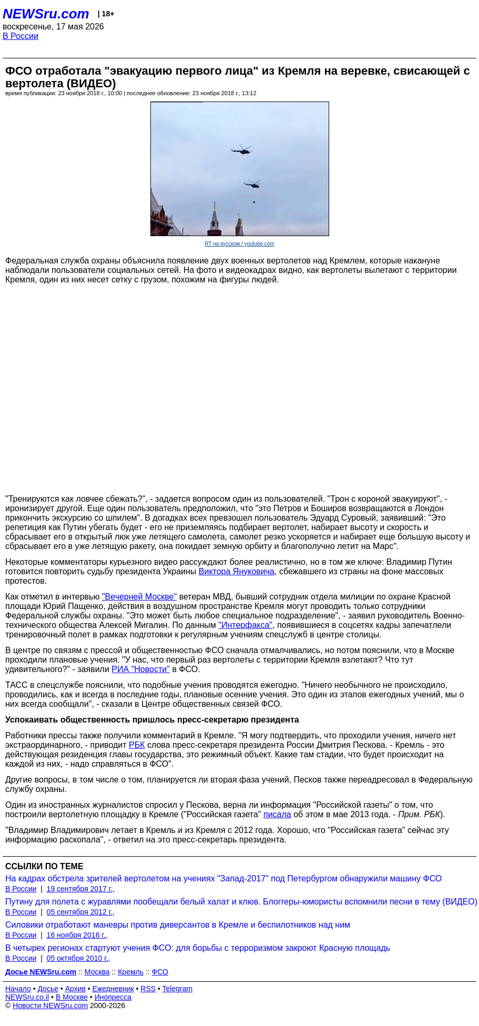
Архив (75, 988)
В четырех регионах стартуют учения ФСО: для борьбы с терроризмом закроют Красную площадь (197, 947)
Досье (47, 988)
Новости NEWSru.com (50, 1005)
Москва (97, 972)
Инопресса (113, 997)
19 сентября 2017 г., (81, 889)
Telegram (177, 988)
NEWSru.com (46, 14)
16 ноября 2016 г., (77, 935)
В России (20, 36)
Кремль (131, 972)
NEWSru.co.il (27, 997)
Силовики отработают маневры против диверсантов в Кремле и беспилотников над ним (177, 924)
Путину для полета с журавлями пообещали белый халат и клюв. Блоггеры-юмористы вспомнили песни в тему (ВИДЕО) (241, 901)
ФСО (160, 972)
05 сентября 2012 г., (81, 912)
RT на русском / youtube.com (239, 244)
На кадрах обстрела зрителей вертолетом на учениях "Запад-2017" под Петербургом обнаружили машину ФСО (223, 878)
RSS (148, 988)
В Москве (72, 997)
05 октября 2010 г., (78, 958)
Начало (18, 988)
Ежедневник (113, 988)
